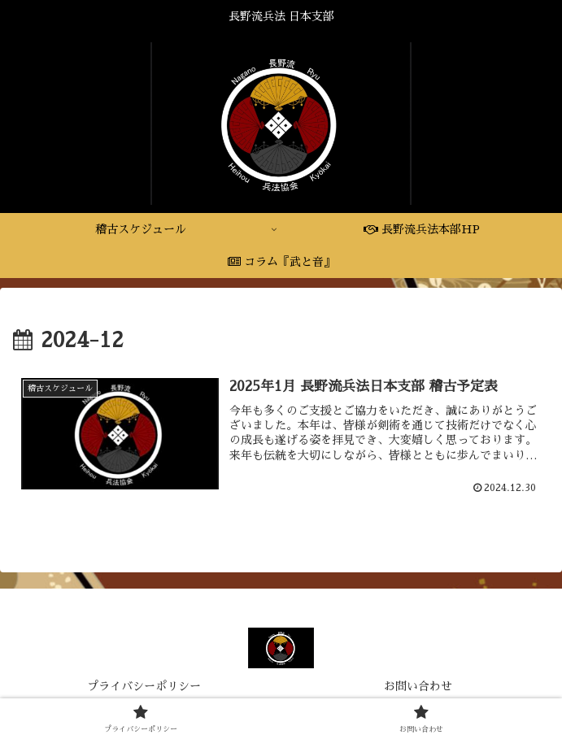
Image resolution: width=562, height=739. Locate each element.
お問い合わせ (418, 687)
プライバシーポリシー (144, 687)
